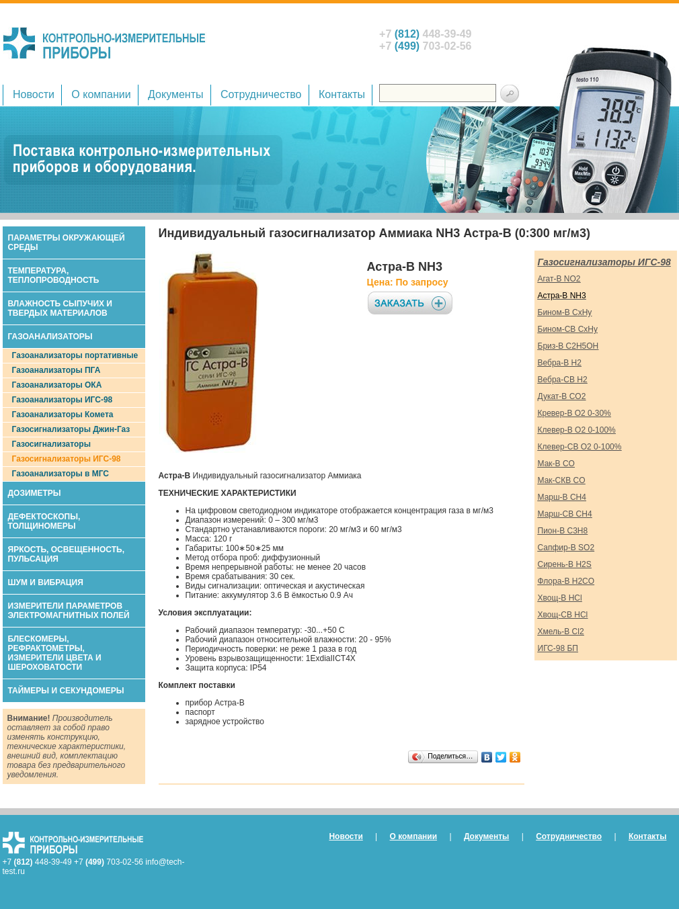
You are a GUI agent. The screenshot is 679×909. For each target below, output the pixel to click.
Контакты (342, 94)
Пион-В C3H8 (563, 530)
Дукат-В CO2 (562, 396)
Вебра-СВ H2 (563, 379)
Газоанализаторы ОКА (57, 385)
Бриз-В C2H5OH (568, 346)
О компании (100, 94)
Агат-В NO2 (559, 279)
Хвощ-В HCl (560, 598)
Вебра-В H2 (560, 362)
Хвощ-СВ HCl (563, 614)
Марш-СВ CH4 (565, 514)
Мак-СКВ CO (562, 480)
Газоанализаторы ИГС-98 (62, 399)
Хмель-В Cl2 (561, 631)
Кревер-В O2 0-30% (574, 413)
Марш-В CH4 (562, 497)
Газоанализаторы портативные (75, 355)
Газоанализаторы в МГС (61, 473)
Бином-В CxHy (565, 312)
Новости (33, 94)
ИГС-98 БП (558, 648)
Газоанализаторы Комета (63, 414)
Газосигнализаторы (51, 444)
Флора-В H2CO (566, 581)
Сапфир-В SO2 (566, 547)
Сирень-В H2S (565, 564)
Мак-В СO (556, 463)
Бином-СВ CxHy (568, 329)
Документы (175, 94)
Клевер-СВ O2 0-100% (580, 446)
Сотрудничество (261, 94)
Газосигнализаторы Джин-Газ (71, 429)
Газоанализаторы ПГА (56, 370)
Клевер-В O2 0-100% (577, 430)
